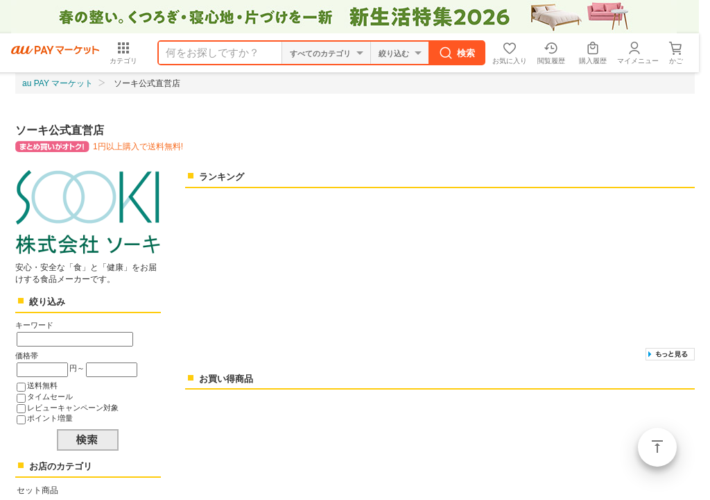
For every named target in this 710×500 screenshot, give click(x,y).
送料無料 (42, 385)
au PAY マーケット (57, 83)
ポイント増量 (50, 418)
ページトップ (657, 447)
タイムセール (50, 396)
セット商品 (37, 490)
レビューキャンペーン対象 (73, 407)
